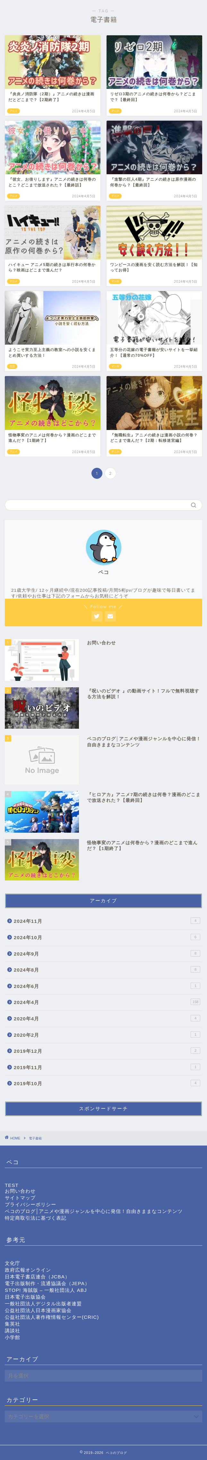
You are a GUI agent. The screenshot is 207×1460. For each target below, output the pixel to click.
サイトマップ (20, 1197)
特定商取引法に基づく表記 (35, 1218)
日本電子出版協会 (25, 1297)
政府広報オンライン (28, 1270)
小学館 (12, 1337)
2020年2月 (107, 1034)
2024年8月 (107, 969)
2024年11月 (107, 920)
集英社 (12, 1324)
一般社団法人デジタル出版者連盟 (43, 1303)
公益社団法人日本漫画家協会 (38, 1310)
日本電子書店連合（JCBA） (37, 1276)
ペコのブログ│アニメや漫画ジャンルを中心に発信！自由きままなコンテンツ (94, 1211)
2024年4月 (107, 1002)
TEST (12, 1185)
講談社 (12, 1330)
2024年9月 (107, 953)
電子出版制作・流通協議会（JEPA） (47, 1283)
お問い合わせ (20, 1191)
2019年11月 (107, 1067)
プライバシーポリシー (30, 1204)
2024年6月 (107, 986)
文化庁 (12, 1263)
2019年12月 (107, 1050)
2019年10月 (107, 1083)
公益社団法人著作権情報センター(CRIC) (52, 1317)
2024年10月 (107, 937)
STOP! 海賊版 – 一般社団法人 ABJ (46, 1290)
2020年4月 (107, 1018)
